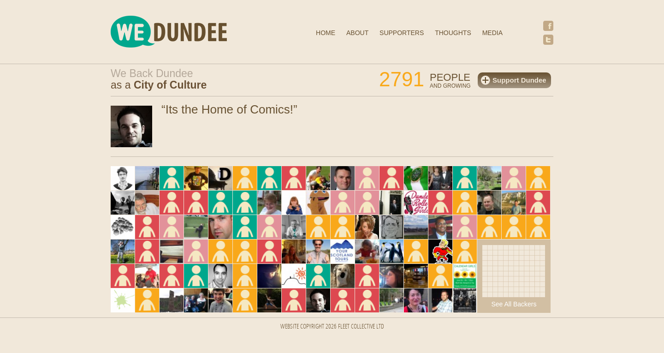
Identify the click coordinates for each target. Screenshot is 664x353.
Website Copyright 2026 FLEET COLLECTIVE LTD (332, 326)
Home (325, 32)
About (357, 32)
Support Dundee (519, 80)
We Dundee (191, 33)
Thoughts (453, 32)
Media (492, 32)
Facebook (548, 26)
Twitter (548, 40)
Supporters (401, 32)
